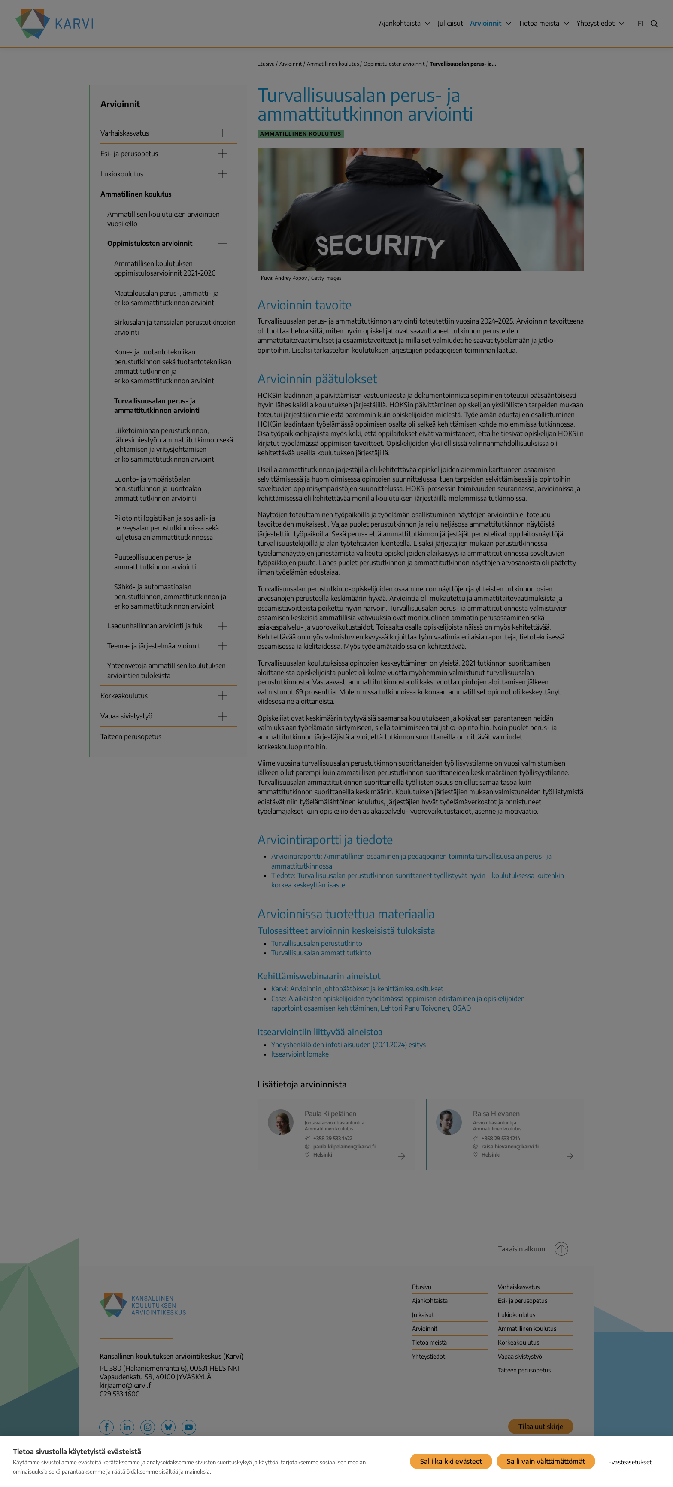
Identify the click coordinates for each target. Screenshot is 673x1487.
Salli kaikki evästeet (451, 1461)
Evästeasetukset (630, 1462)
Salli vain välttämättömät (546, 1461)
